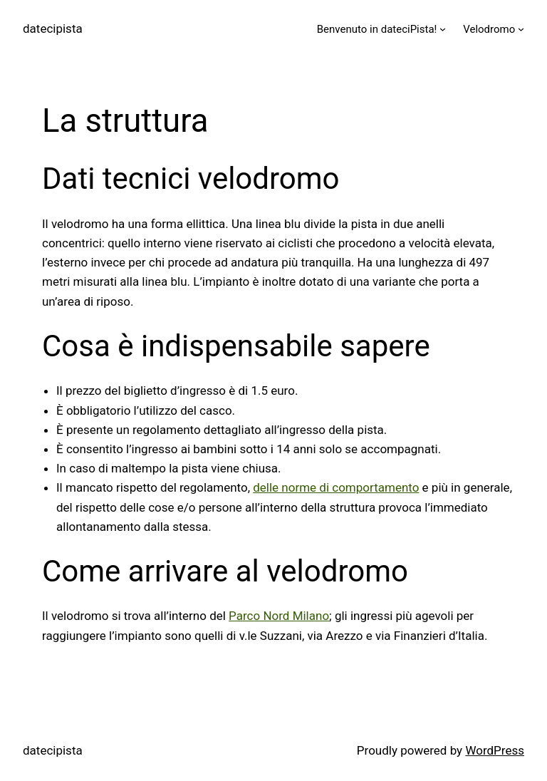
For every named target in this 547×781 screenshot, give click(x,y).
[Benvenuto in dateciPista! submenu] (442, 29)
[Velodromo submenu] (521, 29)
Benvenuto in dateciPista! (377, 29)
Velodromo (489, 29)
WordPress (494, 750)
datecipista (53, 28)
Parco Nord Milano (279, 616)
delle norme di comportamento (336, 487)
